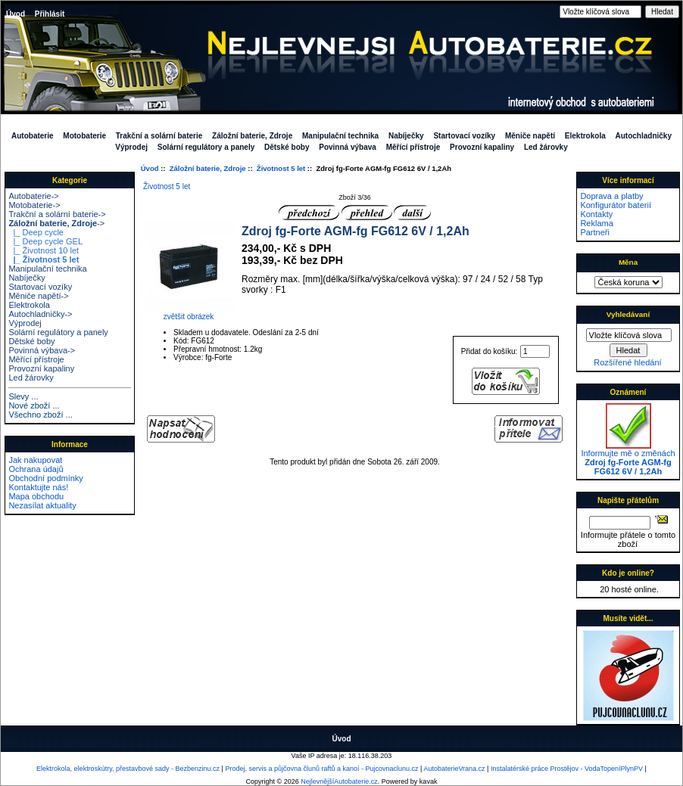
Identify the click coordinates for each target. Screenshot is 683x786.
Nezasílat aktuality (42, 505)
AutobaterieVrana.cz (454, 768)
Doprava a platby (611, 195)
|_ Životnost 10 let (43, 250)
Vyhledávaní (628, 314)
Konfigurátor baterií (615, 205)
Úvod (15, 14)
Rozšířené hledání (627, 362)
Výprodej (131, 147)
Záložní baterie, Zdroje (208, 168)
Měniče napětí (530, 136)
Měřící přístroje (413, 147)
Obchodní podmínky (45, 478)
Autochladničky (644, 136)
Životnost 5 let (281, 168)
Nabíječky (406, 136)
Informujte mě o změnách (628, 458)
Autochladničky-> (40, 313)
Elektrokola (585, 136)
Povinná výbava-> (41, 350)
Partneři (595, 232)
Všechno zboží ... (40, 414)
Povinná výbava (347, 147)
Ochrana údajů (35, 469)
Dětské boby (286, 147)
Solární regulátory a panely (205, 147)
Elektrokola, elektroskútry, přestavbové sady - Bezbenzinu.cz (128, 768)
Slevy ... (23, 396)
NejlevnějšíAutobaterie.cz (339, 781)
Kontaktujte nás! (38, 487)
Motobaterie (84, 136)
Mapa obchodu (36, 496)
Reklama (596, 223)
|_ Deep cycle (36, 232)
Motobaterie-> (34, 205)
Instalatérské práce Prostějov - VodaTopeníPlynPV (567, 768)
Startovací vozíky (464, 136)
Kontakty (596, 214)
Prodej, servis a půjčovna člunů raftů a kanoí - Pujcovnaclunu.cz (321, 768)
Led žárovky (546, 147)
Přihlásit (49, 14)
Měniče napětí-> (38, 295)
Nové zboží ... (33, 405)
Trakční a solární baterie (159, 136)
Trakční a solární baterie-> (56, 214)
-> (56, 223)
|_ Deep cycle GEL (45, 241)
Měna (628, 262)
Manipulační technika (340, 136)
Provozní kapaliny (482, 147)
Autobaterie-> (33, 195)
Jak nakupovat (35, 459)
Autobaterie (32, 136)
